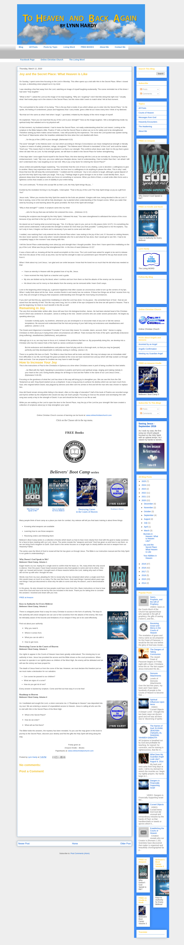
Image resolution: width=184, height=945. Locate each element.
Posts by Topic (51, 47)
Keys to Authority (58, 509)
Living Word (69, 47)
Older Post (125, 843)
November (148, 507)
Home (75, 843)
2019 (144, 564)
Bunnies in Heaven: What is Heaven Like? (150, 537)
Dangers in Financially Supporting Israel (155, 784)
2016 (144, 575)
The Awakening (145, 126)
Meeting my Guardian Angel (151, 353)
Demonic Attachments (155, 674)
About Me (104, 47)
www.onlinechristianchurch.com (80, 751)
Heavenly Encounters (148, 122)
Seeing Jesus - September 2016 (147, 425)
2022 (144, 493)
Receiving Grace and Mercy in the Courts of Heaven (155, 628)
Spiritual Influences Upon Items (157, 701)
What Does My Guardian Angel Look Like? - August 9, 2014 (157, 758)
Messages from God (147, 117)
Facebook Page (27, 60)
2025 (144, 481)
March (147, 530)
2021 (144, 496)
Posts (143, 89)
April (146, 527)
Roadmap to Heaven (117, 509)
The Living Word (77, 60)
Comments (146, 94)
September (149, 515)
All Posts (33, 47)
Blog (21, 47)
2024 (144, 485)
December (148, 504)
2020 (144, 500)
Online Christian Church (52, 60)
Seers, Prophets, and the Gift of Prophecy (156, 600)
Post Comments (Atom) (80, 853)
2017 (144, 571)
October (147, 511)
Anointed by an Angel (148, 344)
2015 (144, 579)
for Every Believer (58, 510)
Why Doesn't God (33, 509)
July (146, 523)
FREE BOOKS (87, 47)
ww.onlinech (100, 415)
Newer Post (24, 843)
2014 (144, 583)
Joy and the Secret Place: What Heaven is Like (150, 548)
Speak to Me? (32, 510)
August (147, 519)
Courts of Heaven (146, 113)
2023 (144, 489)
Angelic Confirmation (148, 349)
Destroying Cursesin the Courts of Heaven (87, 510)
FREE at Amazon (26, 597)
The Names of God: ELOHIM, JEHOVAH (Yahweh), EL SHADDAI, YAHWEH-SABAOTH (151, 732)
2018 (144, 568)
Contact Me (120, 47)
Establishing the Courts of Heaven (157, 830)
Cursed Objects (157, 804)
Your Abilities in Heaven (150, 557)
